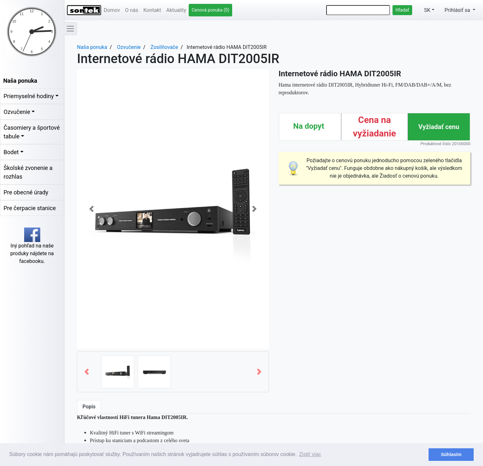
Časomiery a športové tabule (32, 132)
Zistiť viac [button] (310, 454)
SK (424, 10)
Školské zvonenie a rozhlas (28, 172)
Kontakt (152, 10)
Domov (112, 10)
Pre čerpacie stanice (30, 208)
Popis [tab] (89, 407)
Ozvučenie (17, 111)
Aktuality (176, 10)
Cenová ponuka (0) (210, 10)
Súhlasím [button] (451, 454)
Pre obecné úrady (26, 192)
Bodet (11, 152)
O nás (131, 10)
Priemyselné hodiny (29, 96)
